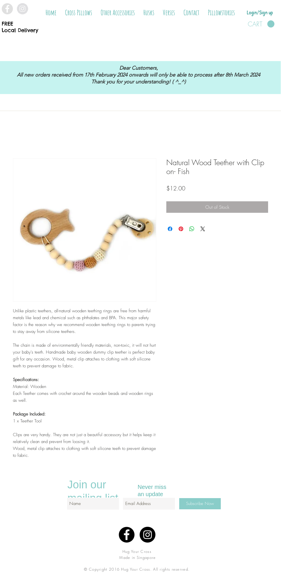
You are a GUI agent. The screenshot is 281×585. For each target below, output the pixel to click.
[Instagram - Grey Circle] (22, 8)
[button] (78, 12)
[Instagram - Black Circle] (147, 535)
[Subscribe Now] (200, 504)
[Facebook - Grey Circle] (7, 8)
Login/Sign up (260, 12)
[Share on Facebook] (170, 228)
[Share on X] (202, 228)
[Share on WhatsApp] (191, 228)
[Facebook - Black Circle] (126, 535)
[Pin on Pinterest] (180, 228)
